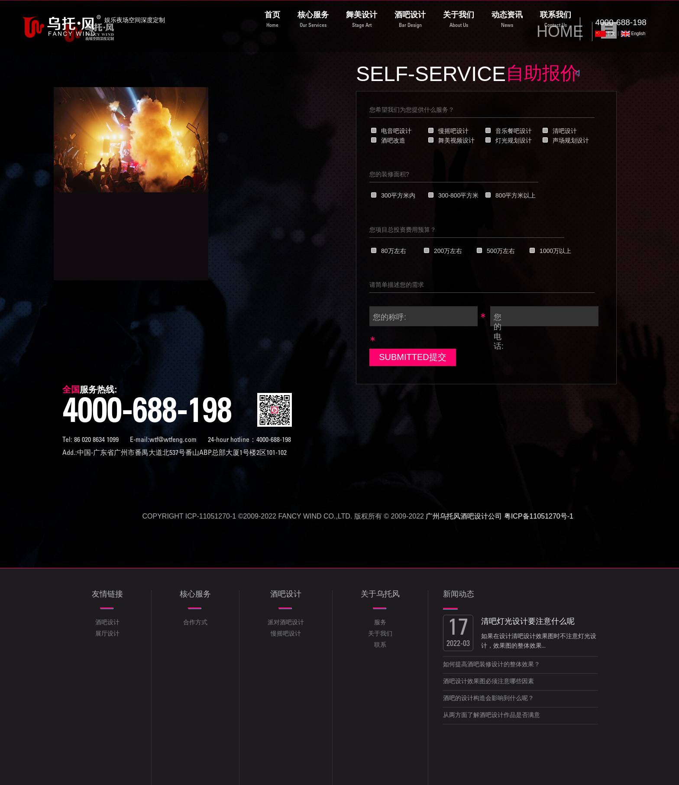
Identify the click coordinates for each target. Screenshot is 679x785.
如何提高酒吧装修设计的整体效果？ (491, 665)
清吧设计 (565, 130)
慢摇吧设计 (453, 130)
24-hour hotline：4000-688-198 (249, 440)
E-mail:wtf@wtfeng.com (164, 440)
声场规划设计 (571, 140)
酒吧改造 (393, 140)
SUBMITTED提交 (412, 357)
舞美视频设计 (456, 140)
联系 (380, 645)
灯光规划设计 (513, 140)
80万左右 (393, 250)
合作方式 (195, 623)
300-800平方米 (458, 195)
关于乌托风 (380, 595)
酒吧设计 (107, 623)
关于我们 (380, 634)
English (638, 33)
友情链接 (107, 595)
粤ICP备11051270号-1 (538, 516)
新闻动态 (458, 595)
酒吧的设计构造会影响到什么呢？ (488, 699)
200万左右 (448, 250)
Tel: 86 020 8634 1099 (90, 440)
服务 (380, 623)
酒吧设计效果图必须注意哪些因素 (488, 682)
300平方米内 (398, 195)
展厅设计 (107, 634)
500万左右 (501, 250)
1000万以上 (555, 250)
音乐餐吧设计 (513, 130)
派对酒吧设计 (286, 623)
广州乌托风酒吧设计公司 (464, 516)
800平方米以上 (515, 195)
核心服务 (195, 595)
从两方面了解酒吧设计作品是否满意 (491, 716)
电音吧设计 (396, 130)
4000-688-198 (146, 414)
